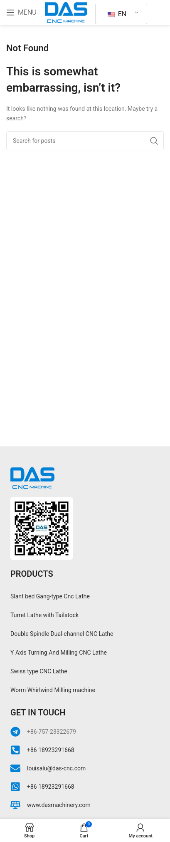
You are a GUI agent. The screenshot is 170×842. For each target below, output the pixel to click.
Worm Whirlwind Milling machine (52, 690)
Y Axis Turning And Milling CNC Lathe (58, 652)
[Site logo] (66, 12)
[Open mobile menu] (21, 12)
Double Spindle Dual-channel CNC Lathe (61, 633)
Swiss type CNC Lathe (38, 671)
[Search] (85, 140)
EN (117, 14)
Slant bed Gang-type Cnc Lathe (50, 596)
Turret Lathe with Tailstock (44, 615)
